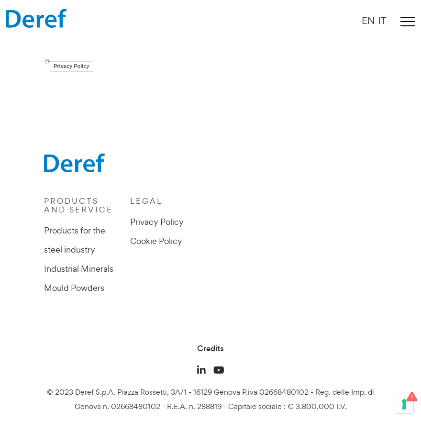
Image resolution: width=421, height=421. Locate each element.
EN (368, 20)
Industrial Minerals (78, 268)
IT (382, 20)
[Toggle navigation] (407, 21)
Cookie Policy (156, 240)
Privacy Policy (71, 66)
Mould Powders (74, 287)
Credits (210, 348)
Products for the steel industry (74, 240)
